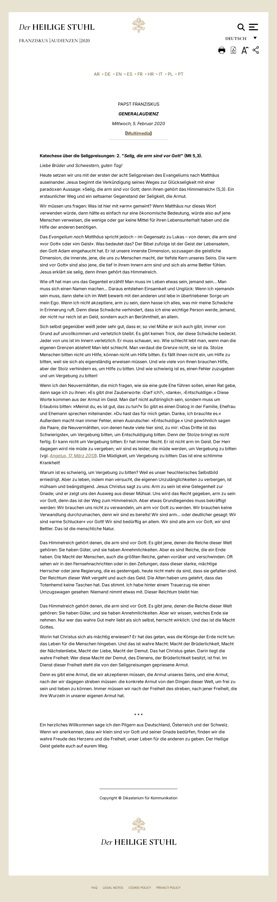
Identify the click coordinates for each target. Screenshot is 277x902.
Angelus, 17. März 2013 (72, 455)
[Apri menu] (253, 27)
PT (180, 74)
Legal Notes (113, 888)
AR (97, 74)
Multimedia (138, 133)
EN (119, 74)
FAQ (94, 888)
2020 (85, 41)
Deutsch (237, 40)
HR (151, 74)
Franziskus (34, 41)
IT (161, 74)
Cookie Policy (139, 888)
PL (170, 74)
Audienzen (65, 41)
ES (129, 74)
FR (140, 74)
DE (108, 74)
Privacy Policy (168, 888)
